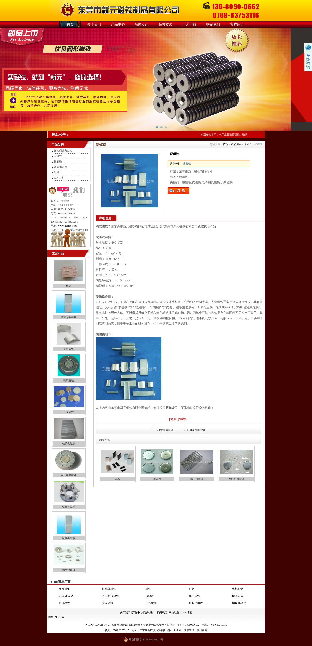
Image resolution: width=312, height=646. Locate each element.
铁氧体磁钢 (109, 588)
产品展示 (236, 144)
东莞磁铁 (107, 603)
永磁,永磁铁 (66, 596)
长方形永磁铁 (68, 317)
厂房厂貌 (189, 24)
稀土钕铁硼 (68, 569)
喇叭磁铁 (68, 380)
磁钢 (148, 588)
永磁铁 (58, 156)
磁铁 (68, 285)
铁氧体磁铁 (60, 166)
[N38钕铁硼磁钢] (196, 429)
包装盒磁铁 (68, 443)
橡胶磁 (58, 161)
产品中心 (118, 24)
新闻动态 (142, 24)
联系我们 (213, 24)
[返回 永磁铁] (178, 419)
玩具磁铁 (237, 596)
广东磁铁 (68, 412)
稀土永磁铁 (196, 479)
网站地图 (174, 612)
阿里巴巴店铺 (56, 617)
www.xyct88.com (67, 225)
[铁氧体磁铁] (166, 429)
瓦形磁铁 (68, 348)
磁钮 (56, 172)
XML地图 (186, 612)
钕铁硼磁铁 (68, 538)
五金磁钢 (64, 588)
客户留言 (237, 24)
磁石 (117, 479)
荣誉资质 (165, 24)
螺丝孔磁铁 (239, 603)
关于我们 (94, 24)
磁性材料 (59, 177)
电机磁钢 (237, 588)
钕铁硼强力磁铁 (63, 150)
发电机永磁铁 (236, 479)
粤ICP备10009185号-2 (97, 624)
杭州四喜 (202, 630)
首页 (70, 24)
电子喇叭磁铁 (68, 475)
